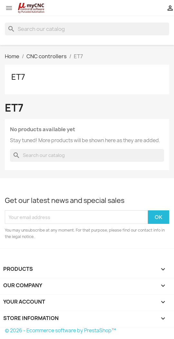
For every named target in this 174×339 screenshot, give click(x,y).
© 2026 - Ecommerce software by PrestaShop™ (60, 330)
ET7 (18, 76)
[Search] (87, 29)
